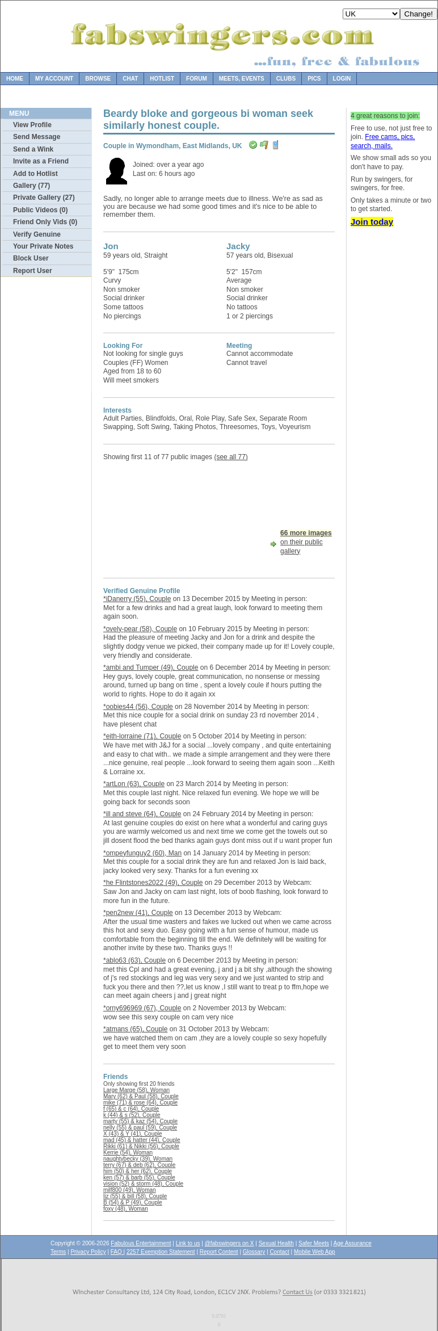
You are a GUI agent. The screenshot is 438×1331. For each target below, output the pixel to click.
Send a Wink (33, 149)
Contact (279, 1252)
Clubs (286, 78)
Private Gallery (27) (44, 197)
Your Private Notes (43, 246)
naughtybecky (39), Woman (137, 1159)
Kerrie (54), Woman (128, 1152)
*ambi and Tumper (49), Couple (150, 667)
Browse (98, 78)
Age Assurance (353, 1243)
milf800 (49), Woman (129, 1190)
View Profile (32, 125)
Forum (196, 78)
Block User (31, 258)
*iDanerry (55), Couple (137, 599)
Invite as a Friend (41, 161)
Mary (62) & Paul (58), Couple (141, 1096)
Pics (314, 78)
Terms (58, 1252)
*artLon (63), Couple (134, 784)
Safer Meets (313, 1243)
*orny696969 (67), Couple (142, 1008)
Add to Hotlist (35, 174)
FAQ (117, 1252)
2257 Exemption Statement (161, 1252)
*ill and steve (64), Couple (142, 814)
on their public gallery (306, 542)
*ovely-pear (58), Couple (140, 629)
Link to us (188, 1243)
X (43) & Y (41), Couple (132, 1134)
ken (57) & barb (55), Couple (139, 1177)
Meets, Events (241, 78)
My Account (54, 78)
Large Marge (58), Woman (136, 1090)
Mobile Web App (314, 1252)
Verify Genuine (37, 234)
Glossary (254, 1252)
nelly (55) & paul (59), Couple (140, 1127)
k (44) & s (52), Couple (132, 1115)
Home (14, 78)
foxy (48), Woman (125, 1209)
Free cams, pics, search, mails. (383, 141)
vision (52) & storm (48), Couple (143, 1184)
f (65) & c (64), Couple (131, 1109)
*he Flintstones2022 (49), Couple (153, 883)
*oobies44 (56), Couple (138, 707)
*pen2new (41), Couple (138, 913)
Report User (32, 271)
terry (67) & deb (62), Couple (139, 1165)
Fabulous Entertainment (141, 1243)
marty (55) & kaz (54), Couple (140, 1121)
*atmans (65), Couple (135, 1029)
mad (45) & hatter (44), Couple (141, 1140)
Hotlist (162, 78)
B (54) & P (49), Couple (132, 1202)
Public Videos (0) (40, 210)
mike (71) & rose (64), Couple (140, 1102)
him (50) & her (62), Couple (137, 1171)
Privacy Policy (88, 1252)
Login (342, 78)
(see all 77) (230, 457)
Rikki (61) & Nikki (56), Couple (141, 1146)
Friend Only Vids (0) (45, 222)
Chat (130, 78)
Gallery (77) (31, 186)
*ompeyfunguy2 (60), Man (142, 853)
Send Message (36, 137)
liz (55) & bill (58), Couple (135, 1196)
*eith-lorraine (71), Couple (142, 736)
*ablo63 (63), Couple (134, 960)
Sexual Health (276, 1243)
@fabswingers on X (229, 1243)
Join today (372, 221)
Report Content (219, 1252)
